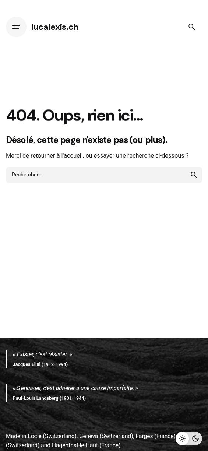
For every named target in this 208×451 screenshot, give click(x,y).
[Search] (191, 27)
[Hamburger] (16, 27)
